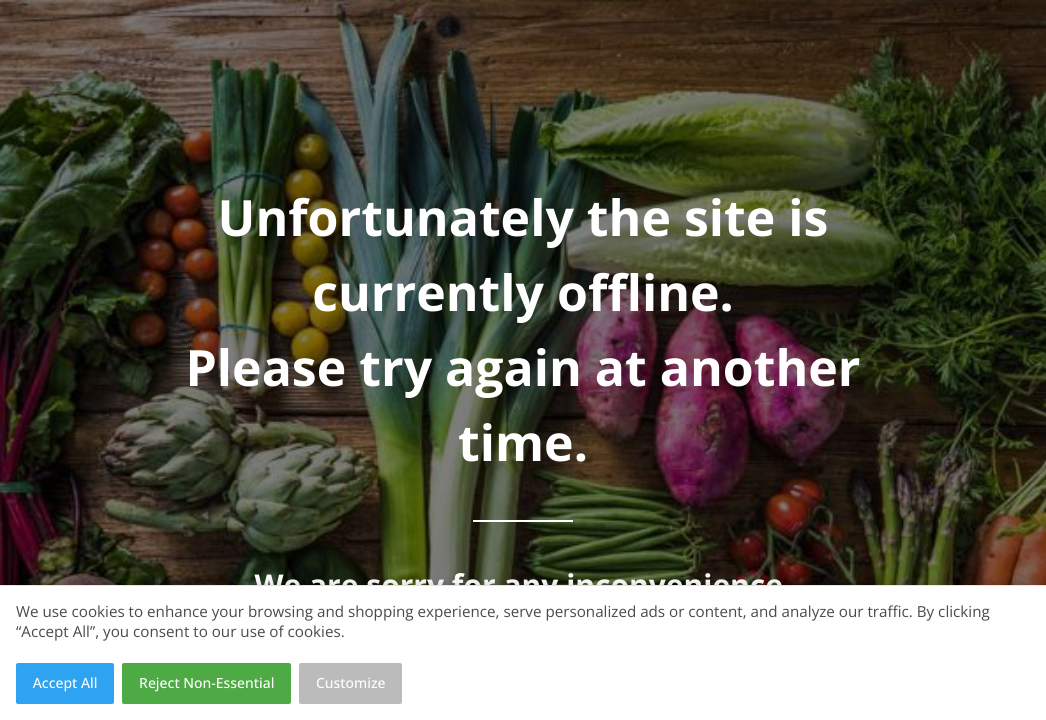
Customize (351, 683)
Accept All (65, 683)
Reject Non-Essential (206, 683)
